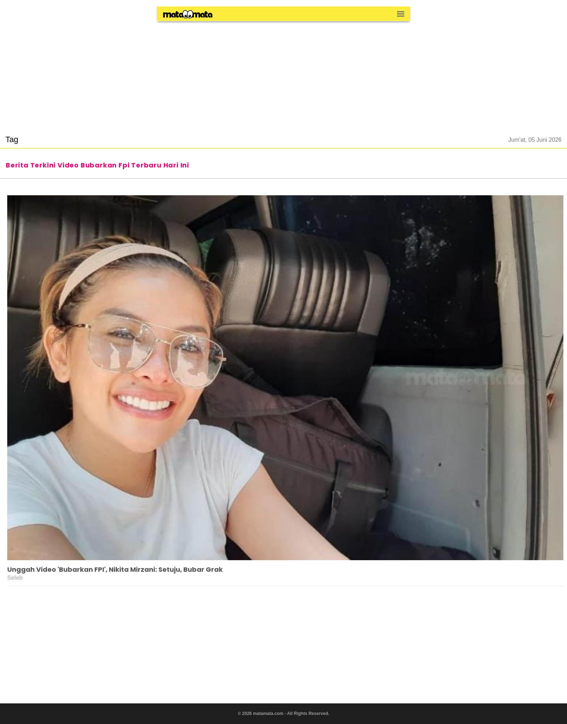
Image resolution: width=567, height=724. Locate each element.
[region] (283, 74)
